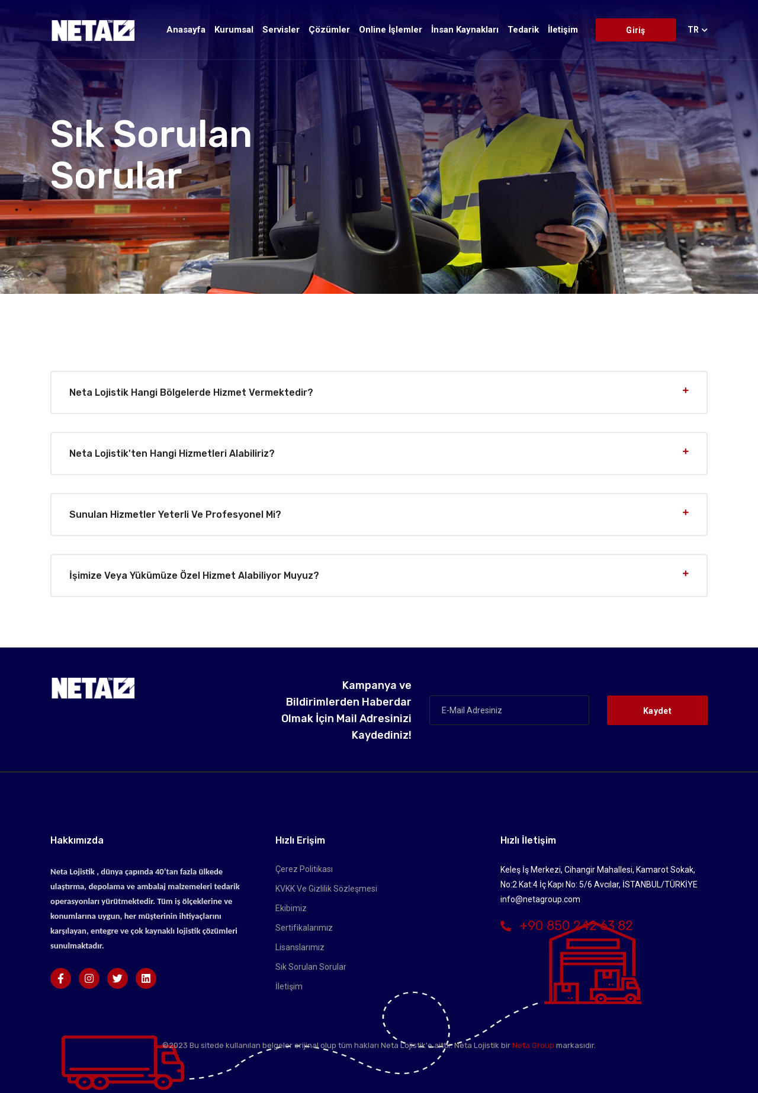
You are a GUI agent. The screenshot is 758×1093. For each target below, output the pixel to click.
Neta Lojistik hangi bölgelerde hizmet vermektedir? (191, 392)
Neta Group (533, 1045)
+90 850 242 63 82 (566, 926)
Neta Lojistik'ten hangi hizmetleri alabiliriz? (172, 453)
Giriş (635, 30)
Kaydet (657, 711)
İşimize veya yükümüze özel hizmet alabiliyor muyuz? (194, 575)
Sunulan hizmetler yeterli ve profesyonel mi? (175, 514)
